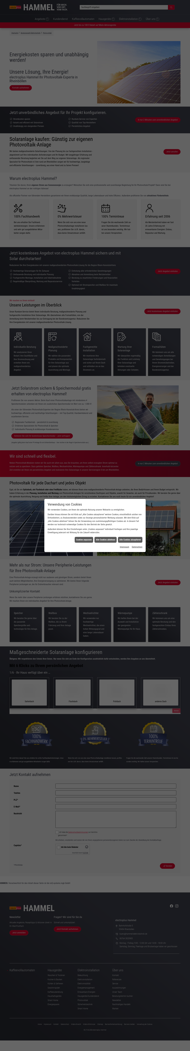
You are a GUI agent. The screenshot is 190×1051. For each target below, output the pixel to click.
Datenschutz (137, 102)
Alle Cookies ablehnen (105, 95)
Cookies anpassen (84, 95)
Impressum (124, 102)
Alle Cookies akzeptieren (130, 95)
